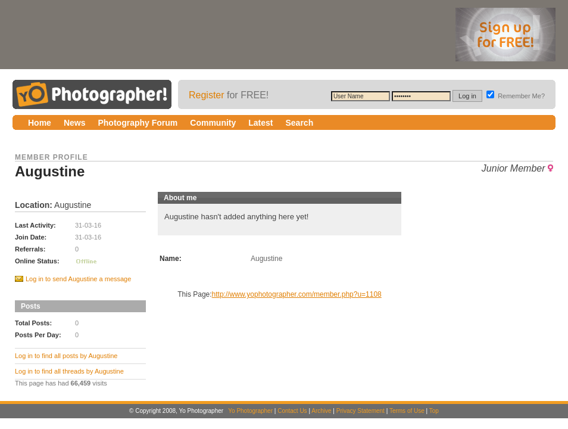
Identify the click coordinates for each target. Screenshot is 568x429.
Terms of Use (407, 411)
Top (434, 411)
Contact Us (292, 411)
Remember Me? (515, 96)
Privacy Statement (360, 411)
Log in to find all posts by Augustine (66, 355)
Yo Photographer (250, 411)
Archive (321, 411)
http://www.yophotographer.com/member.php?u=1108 (297, 294)
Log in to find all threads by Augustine (69, 371)
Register (206, 95)
